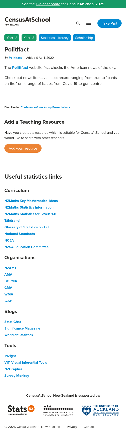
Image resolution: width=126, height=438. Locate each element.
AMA (8, 274)
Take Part (109, 23)
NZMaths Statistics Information (28, 207)
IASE (8, 300)
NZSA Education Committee (26, 246)
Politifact (15, 57)
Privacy (72, 426)
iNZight (10, 355)
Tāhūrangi (12, 220)
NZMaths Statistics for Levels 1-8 (30, 213)
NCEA (9, 240)
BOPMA (10, 281)
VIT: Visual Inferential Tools (25, 362)
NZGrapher (13, 369)
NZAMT (10, 267)
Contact (89, 426)
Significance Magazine (22, 328)
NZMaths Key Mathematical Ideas (31, 200)
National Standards (19, 233)
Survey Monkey (16, 375)
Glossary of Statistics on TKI (26, 227)
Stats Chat (12, 321)
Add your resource (23, 148)
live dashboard (48, 4)
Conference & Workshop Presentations (45, 107)
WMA (8, 294)
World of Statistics (18, 334)
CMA (8, 287)
